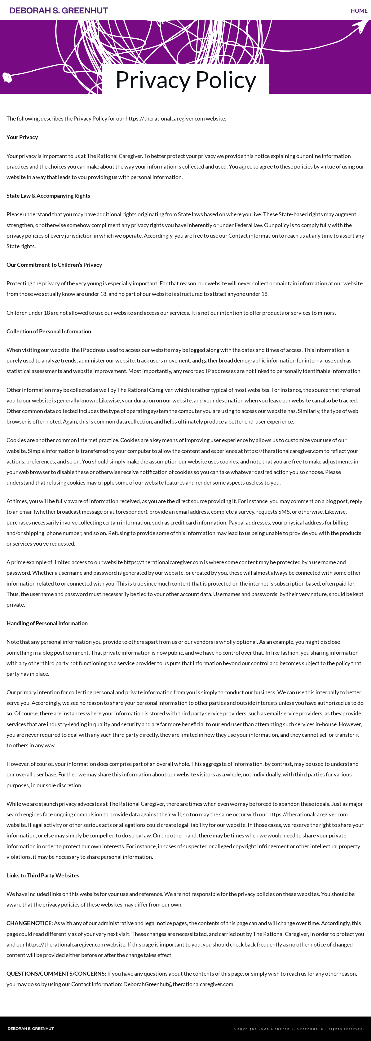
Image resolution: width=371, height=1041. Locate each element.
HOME (359, 10)
